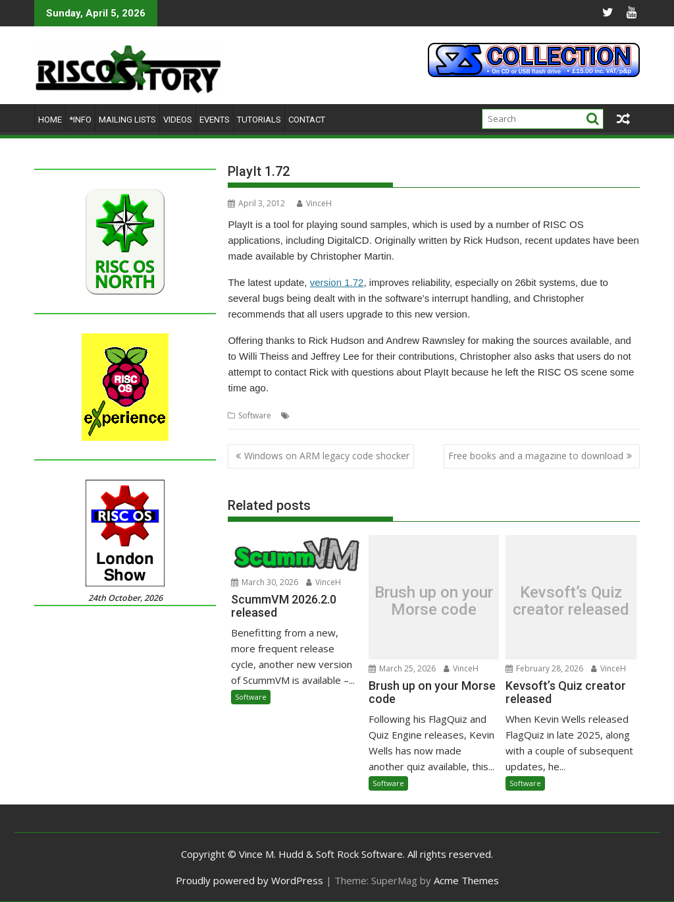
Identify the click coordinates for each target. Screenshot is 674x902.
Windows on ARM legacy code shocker (326, 455)
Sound (357, 415)
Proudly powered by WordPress (249, 880)
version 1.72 (337, 282)
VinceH (314, 203)
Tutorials (259, 120)
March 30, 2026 (264, 582)
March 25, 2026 (402, 668)
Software (254, 415)
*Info (80, 120)
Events (214, 120)
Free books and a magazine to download (535, 455)
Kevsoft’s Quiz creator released (571, 600)
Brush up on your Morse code (434, 600)
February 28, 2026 (544, 668)
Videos (177, 120)
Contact (306, 120)
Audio (304, 415)
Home (50, 120)
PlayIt (330, 415)
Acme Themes (466, 880)
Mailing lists (127, 120)
